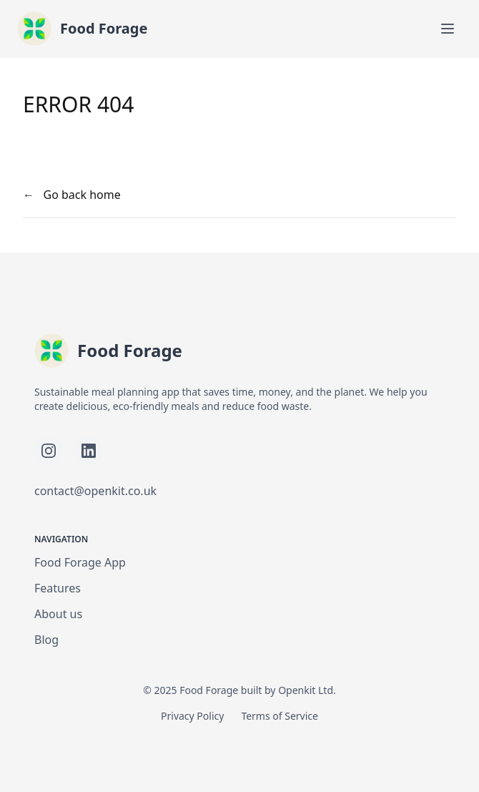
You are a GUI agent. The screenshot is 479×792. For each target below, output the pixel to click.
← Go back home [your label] (72, 194)
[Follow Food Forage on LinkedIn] (88, 450)
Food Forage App (80, 562)
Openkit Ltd (305, 690)
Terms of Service (279, 716)
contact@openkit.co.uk (95, 491)
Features (57, 588)
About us (58, 614)
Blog (46, 639)
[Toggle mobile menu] (447, 28)
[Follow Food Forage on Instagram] (48, 450)
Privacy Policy (192, 716)
